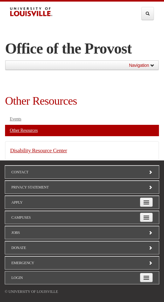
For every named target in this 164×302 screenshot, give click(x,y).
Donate (82, 248)
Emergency (82, 263)
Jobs (82, 232)
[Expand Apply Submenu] (146, 202)
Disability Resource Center (38, 150)
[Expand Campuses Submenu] (146, 217)
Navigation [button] (142, 65)
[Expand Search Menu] (147, 13)
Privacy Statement (82, 187)
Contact (82, 172)
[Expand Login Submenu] (146, 277)
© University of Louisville (31, 291)
